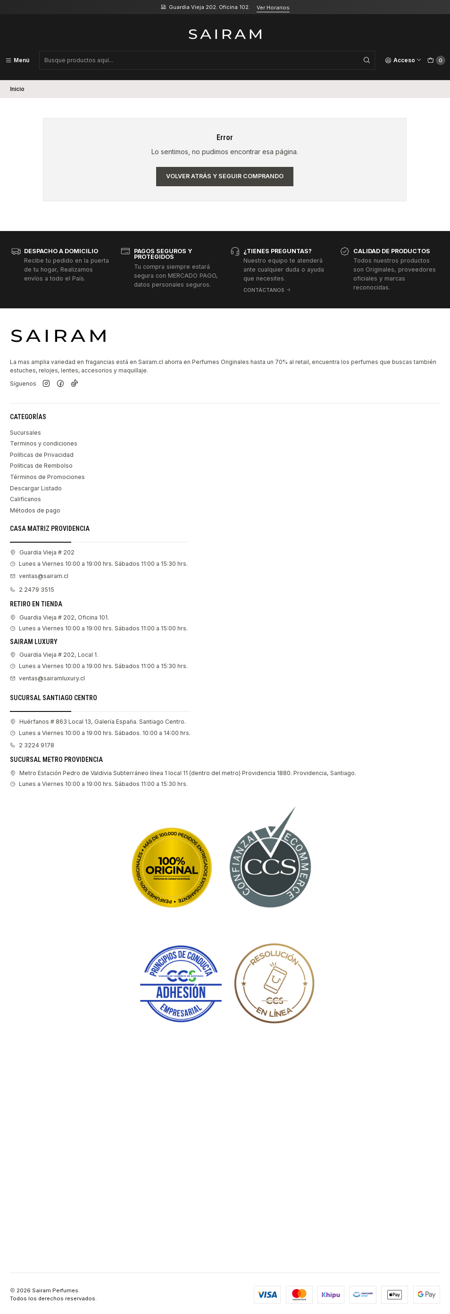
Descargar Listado (36, 488)
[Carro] (436, 60)
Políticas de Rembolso (41, 465)
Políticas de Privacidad (42, 454)
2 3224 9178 (32, 745)
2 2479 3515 (32, 589)
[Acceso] (403, 60)
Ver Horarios (273, 7)
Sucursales (25, 432)
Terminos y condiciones (43, 443)
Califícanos (25, 499)
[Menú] (17, 60)
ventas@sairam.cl (39, 575)
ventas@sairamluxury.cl (47, 678)
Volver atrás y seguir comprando (224, 176)
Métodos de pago (35, 510)
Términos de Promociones (47, 476)
